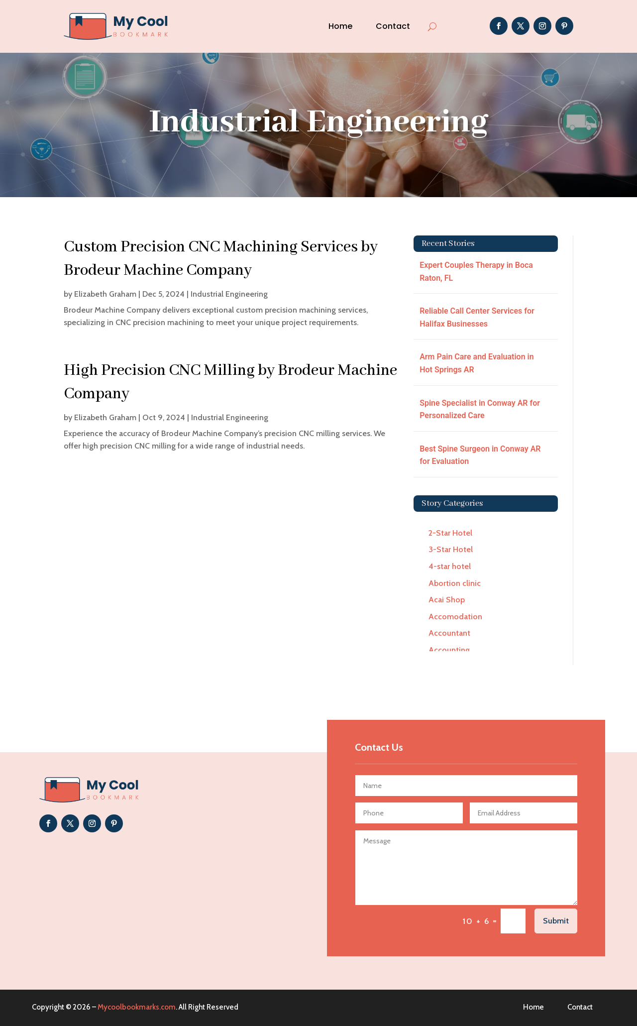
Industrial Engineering (229, 294)
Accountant (449, 633)
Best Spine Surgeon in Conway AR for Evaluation (480, 455)
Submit (556, 920)
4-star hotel (449, 566)
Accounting (449, 650)
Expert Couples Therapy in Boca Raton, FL (476, 271)
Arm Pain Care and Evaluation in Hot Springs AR (477, 363)
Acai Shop (446, 599)
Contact (393, 26)
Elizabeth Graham (105, 294)
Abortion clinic (454, 583)
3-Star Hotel (450, 549)
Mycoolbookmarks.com (137, 1007)
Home (340, 26)
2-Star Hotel (450, 533)
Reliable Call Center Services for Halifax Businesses (477, 317)
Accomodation (455, 616)
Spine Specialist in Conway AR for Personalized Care (480, 409)
